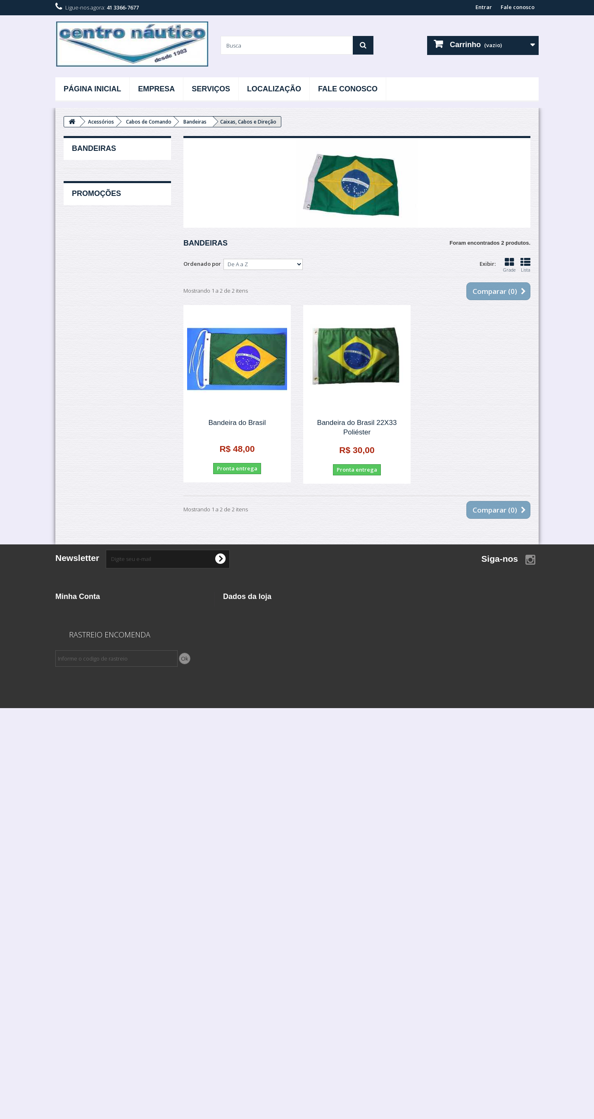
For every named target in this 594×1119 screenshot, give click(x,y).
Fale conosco (518, 7)
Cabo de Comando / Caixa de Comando (109, 527)
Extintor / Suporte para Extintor (115, 354)
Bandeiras (90, 200)
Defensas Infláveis (95, 559)
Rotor (78, 776)
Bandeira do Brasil (237, 423)
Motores (82, 750)
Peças (79, 763)
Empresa (156, 89)
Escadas (87, 328)
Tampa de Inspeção (101, 469)
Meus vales (69, 1002)
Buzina (86, 251)
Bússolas (88, 239)
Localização (274, 89)
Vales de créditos (78, 970)
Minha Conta (77, 946)
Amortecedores (97, 187)
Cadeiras (88, 264)
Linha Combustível (95, 725)
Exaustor (88, 341)
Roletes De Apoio (99, 392)
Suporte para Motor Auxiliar (111, 431)
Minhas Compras (77, 959)
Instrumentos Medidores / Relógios (105, 706)
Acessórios (85, 175)
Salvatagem (87, 789)
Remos (86, 380)
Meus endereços (77, 981)
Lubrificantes (88, 738)
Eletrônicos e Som (94, 597)
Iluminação (86, 687)
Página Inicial (92, 89)
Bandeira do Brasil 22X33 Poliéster (357, 427)
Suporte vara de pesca (105, 456)
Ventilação (90, 482)
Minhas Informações (82, 991)
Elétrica (81, 584)
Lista (525, 265)
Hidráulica (85, 661)
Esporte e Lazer (91, 610)
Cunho (86, 303)
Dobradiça (90, 316)
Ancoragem (86, 495)
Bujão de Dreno (97, 226)
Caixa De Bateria (97, 277)
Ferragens (85, 623)
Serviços (211, 89)
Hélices (81, 648)
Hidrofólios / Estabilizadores (108, 674)
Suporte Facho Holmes (105, 405)
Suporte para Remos (103, 444)
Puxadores (91, 367)
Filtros (79, 635)
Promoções (96, 833)
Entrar (483, 7)
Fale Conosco (348, 89)
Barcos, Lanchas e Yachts (104, 508)
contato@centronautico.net (289, 1005)
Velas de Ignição (93, 802)
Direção (81, 571)
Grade (509, 265)
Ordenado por (202, 263)
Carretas (82, 546)
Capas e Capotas (98, 290)
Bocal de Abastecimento (107, 213)
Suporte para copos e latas (110, 418)
